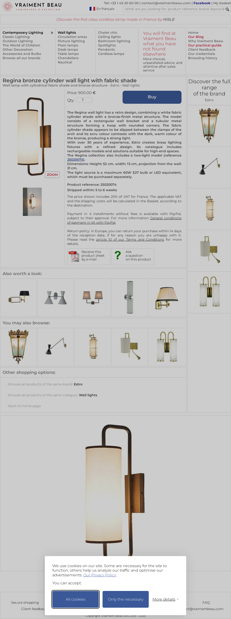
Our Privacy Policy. (99, 575)
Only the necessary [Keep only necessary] (125, 599)
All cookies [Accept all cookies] (75, 599)
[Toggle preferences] (164, 599)
